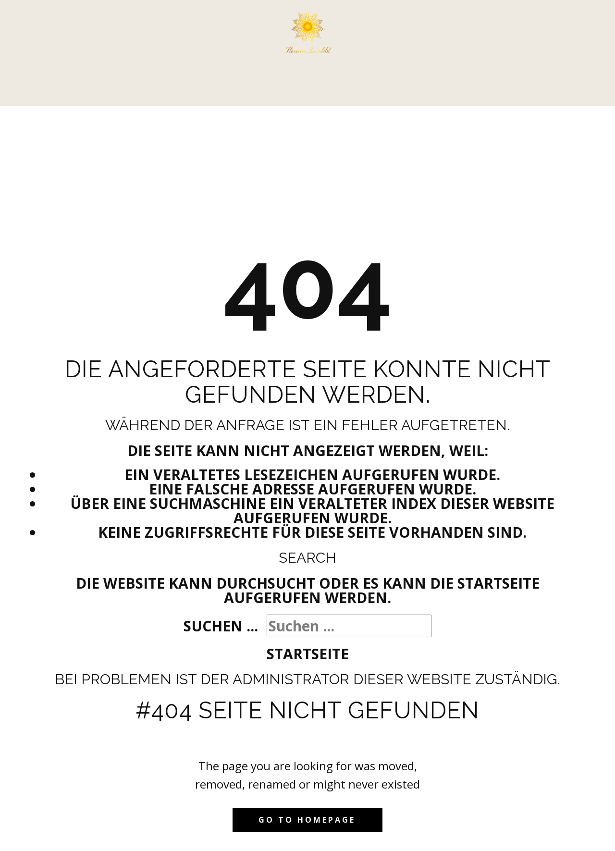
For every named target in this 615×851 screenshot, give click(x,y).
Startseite (308, 654)
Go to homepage (307, 819)
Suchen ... (221, 626)
